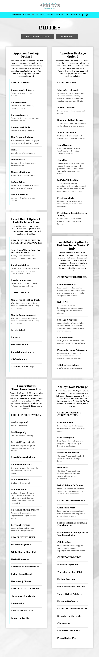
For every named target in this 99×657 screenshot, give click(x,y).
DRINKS (19, 15)
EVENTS (26, 15)
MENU (13, 15)
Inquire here (64, 37)
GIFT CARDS (64, 15)
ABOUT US (75, 15)
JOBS (56, 15)
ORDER (42, 15)
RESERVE (49, 15)
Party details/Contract (37, 36)
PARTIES (34, 15)
